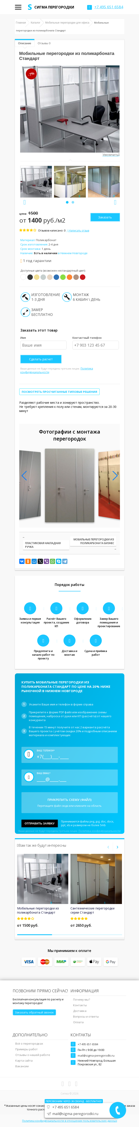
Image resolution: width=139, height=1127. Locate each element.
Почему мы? (81, 999)
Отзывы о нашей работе (32, 1055)
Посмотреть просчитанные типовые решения (59, 392)
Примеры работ (26, 1049)
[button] (67, 202)
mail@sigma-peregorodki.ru (96, 1055)
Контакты (80, 1005)
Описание (24, 43)
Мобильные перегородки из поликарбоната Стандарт (38, 910)
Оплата (78, 1022)
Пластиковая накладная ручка (43, 545)
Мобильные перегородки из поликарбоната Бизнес (94, 541)
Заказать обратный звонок (34, 1012)
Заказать (105, 217)
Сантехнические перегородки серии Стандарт (92, 910)
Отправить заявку (40, 823)
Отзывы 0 (44, 43)
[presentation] (24, 202)
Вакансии (22, 1066)
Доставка (79, 1011)
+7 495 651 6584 (88, 1044)
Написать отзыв (78, 230)
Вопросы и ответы (86, 1016)
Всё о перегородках (29, 1043)
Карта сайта (24, 1060)
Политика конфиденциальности (100, 831)
